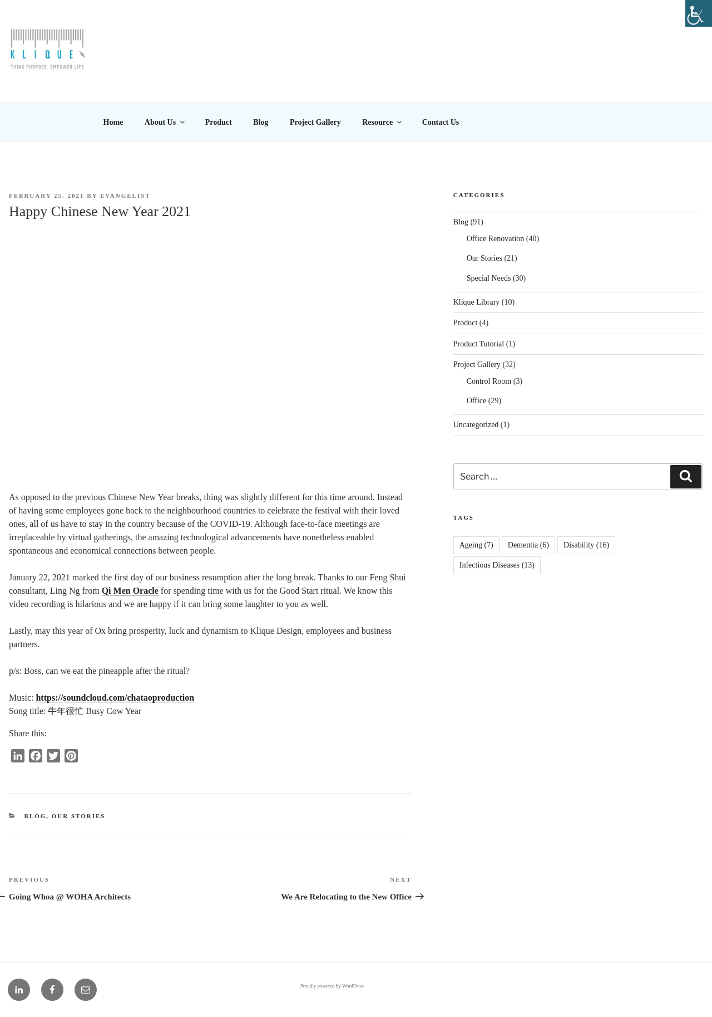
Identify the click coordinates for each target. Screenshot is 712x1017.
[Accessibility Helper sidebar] (698, 13)
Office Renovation (496, 238)
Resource (382, 122)
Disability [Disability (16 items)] (586, 545)
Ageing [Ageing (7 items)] (476, 545)
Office (477, 401)
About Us (165, 122)
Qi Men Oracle (130, 590)
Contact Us (440, 122)
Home (113, 122)
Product (218, 122)
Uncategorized (476, 425)
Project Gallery (315, 122)
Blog (260, 122)
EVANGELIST (125, 195)
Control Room (489, 381)
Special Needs (489, 278)
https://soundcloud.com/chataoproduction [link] (115, 697)
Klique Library (476, 302)
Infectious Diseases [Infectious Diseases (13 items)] (497, 565)
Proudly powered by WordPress (332, 986)
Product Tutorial (478, 344)
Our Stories (79, 816)
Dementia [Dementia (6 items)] (528, 545)
